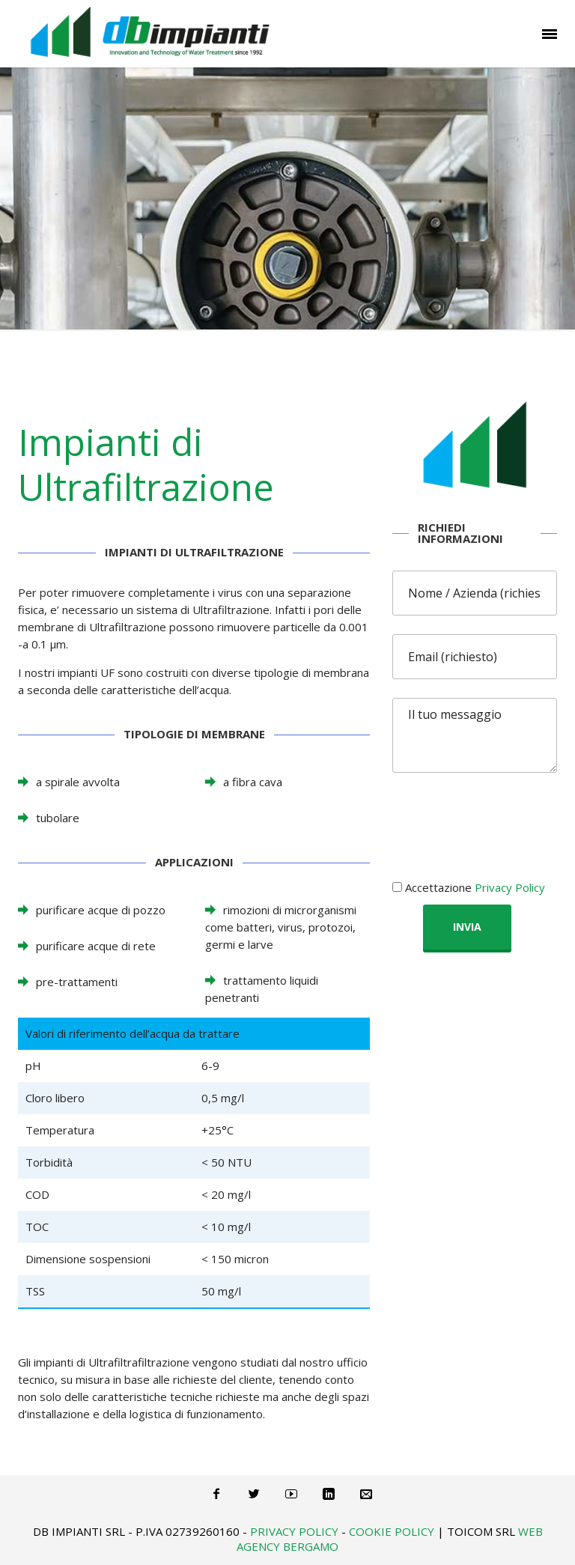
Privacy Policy (510, 887)
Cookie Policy (391, 1531)
